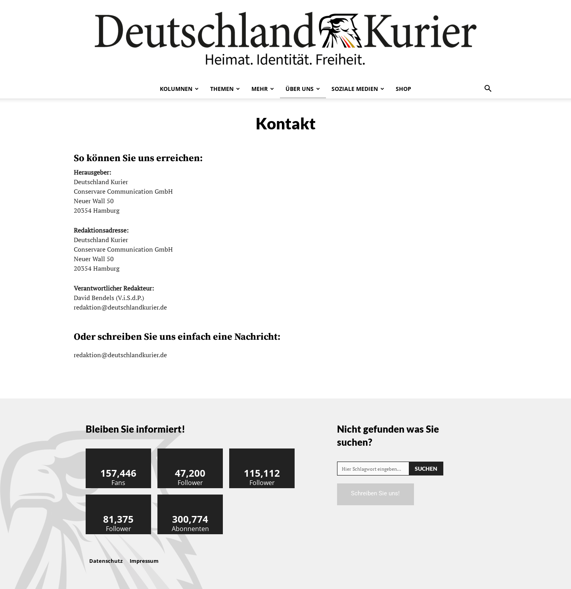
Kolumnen (179, 88)
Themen (225, 88)
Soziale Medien (357, 88)
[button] (487, 89)
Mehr (262, 88)
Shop (403, 88)
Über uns (303, 88)
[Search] (426, 468)
